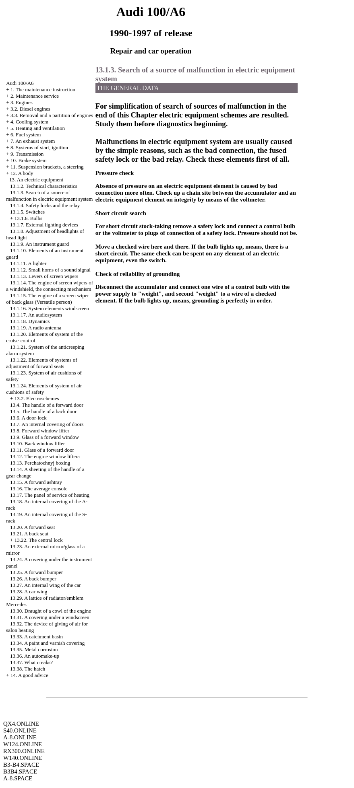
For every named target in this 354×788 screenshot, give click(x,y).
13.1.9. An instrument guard (39, 244)
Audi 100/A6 (19, 83)
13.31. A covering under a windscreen (49, 617)
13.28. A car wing (28, 591)
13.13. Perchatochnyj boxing (40, 463)
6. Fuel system (25, 135)
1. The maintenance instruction (42, 89)
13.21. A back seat (29, 534)
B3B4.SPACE (20, 771)
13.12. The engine (45, 456)
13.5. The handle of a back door (43, 411)
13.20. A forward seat (32, 527)
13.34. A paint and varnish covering (47, 643)
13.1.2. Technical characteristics (43, 186)
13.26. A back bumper (33, 579)
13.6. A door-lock (28, 418)
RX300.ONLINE (24, 751)
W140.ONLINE (22, 758)
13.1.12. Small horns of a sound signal (50, 270)
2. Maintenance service (34, 96)
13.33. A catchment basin (36, 637)
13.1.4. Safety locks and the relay (45, 205)
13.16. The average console (38, 489)
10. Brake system (28, 160)
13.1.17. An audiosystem (36, 315)
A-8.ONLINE (20, 737)
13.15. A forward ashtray (36, 482)
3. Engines (21, 102)
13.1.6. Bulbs (28, 218)
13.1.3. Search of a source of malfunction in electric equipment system (49, 195)
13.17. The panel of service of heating (49, 495)
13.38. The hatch (27, 669)
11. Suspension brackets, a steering (46, 167)
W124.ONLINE (22, 744)
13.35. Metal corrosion (34, 649)
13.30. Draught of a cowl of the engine (50, 611)
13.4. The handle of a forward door (46, 405)
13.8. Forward (39, 431)
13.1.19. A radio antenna (35, 328)
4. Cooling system (29, 122)
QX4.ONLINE (21, 723)
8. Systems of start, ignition (39, 147)
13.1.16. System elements (49, 308)
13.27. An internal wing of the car (45, 585)
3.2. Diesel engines (30, 109)
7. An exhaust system (32, 141)
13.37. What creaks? (31, 662)
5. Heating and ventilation (37, 128)
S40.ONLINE (20, 730)
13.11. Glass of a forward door (42, 450)
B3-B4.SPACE (21, 764)
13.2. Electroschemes (36, 398)
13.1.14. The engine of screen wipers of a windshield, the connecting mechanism (49, 286)
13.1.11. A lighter (28, 263)
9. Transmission (26, 154)
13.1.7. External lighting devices (44, 225)
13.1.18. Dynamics (30, 321)
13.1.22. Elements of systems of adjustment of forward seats (41, 363)
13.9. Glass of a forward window (44, 437)
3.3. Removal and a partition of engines (51, 115)
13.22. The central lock (38, 540)
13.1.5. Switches (27, 212)
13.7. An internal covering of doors (46, 424)
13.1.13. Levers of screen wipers (44, 276)
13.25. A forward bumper (36, 572)
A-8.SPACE (17, 778)
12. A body (21, 173)
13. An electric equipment (36, 180)
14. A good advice (29, 675)
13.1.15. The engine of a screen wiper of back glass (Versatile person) (47, 298)
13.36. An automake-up (34, 656)
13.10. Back (37, 443)
